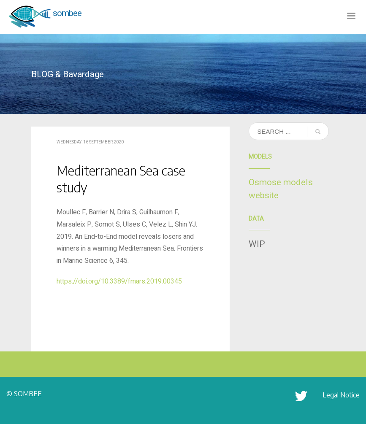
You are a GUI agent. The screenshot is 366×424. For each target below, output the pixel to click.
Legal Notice (341, 395)
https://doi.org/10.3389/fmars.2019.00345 (119, 281)
